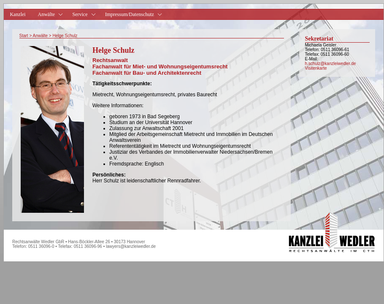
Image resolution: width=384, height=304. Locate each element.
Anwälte (40, 35)
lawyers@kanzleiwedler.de (131, 246)
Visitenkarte (316, 68)
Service (80, 14)
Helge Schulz (64, 35)
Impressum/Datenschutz (130, 14)
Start (23, 35)
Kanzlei (17, 14)
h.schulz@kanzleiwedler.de (330, 63)
